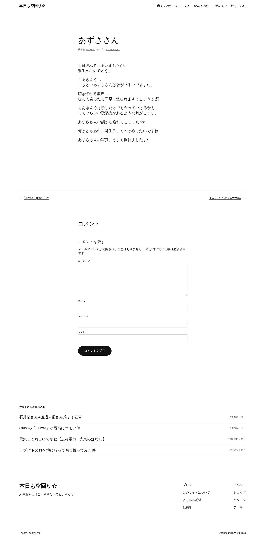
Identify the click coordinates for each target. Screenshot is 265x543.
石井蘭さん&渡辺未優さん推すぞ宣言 (50, 417)
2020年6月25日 (238, 450)
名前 (82, 300)
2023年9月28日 (238, 417)
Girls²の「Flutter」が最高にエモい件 (49, 428)
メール (83, 316)
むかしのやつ (113, 49)
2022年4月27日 (238, 428)
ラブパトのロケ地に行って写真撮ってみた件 (57, 450)
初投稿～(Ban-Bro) (36, 198)
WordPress (240, 533)
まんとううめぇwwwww (225, 198)
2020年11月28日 (237, 439)
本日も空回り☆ (32, 6)
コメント (84, 260)
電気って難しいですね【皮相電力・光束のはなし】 (62, 439)
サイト (81, 332)
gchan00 (90, 49)
